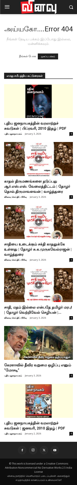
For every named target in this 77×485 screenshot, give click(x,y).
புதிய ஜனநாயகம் (13, 133)
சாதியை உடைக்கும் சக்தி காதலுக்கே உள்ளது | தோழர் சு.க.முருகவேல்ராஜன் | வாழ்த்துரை (38, 249)
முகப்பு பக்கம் (48, 56)
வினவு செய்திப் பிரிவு (15, 196)
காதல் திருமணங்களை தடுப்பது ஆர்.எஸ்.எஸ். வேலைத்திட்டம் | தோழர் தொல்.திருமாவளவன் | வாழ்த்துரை (37, 186)
